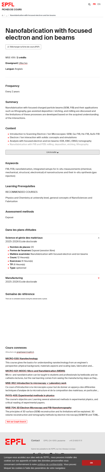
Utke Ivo (23, 63)
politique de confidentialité (49, 464)
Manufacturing (51, 280)
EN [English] (98, 4)
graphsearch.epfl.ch (25, 352)
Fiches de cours (12, 9)
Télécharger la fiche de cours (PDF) (23, 47)
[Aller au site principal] (3, 15)
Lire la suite (52, 152)
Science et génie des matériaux (51, 239)
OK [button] (91, 463)
